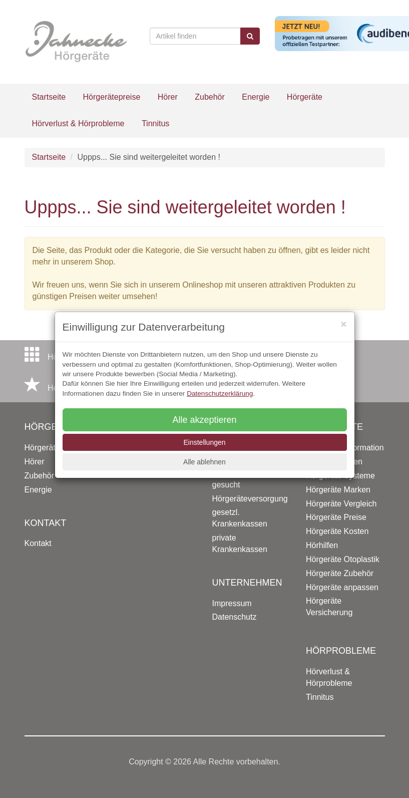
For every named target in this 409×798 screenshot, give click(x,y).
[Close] (343, 324)
